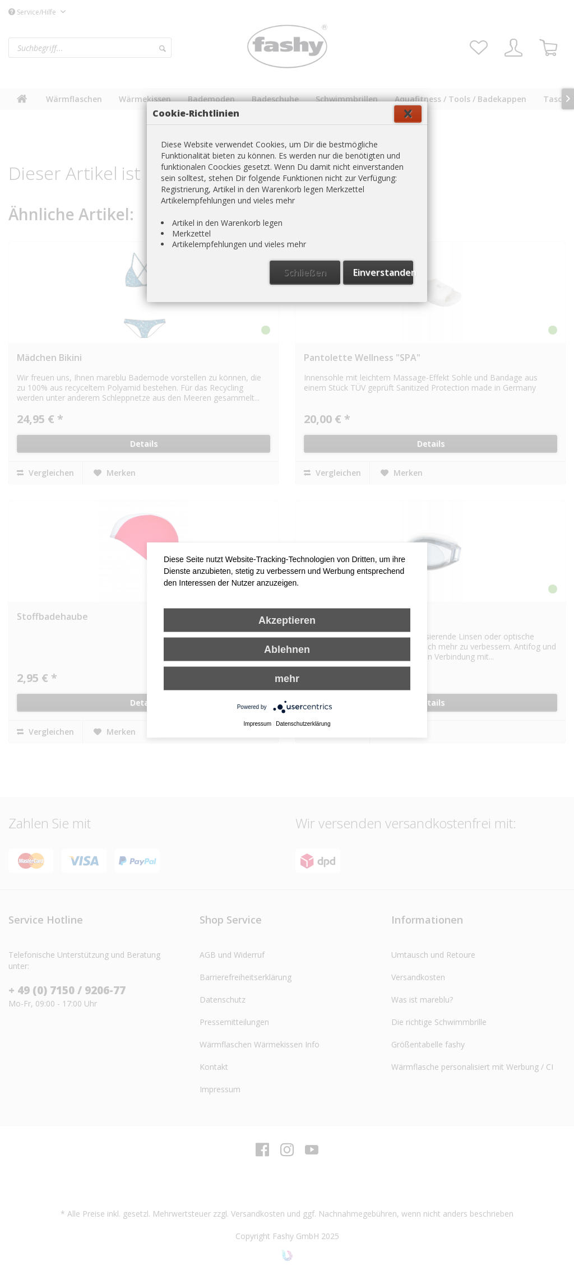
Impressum (257, 724)
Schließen (305, 272)
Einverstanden (383, 272)
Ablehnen (287, 649)
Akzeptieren (287, 620)
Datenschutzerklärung (303, 724)
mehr (287, 678)
